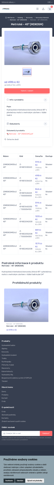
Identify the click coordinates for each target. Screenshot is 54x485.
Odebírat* (46, 433)
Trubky (4, 358)
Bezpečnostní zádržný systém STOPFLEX (17, 378)
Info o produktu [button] (15, 100)
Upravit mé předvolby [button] (34, 481)
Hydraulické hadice (8, 345)
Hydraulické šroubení (9, 355)
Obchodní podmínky (9, 415)
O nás (4, 401)
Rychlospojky (6, 362)
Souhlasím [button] (9, 481)
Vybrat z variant (27, 91)
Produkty (5, 395)
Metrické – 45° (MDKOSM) (18, 20)
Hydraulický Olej (7, 375)
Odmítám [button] (20, 481)
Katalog (20, 17)
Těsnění (4, 381)
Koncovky (29, 17)
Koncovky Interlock (42, 17)
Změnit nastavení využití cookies (14, 421)
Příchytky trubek (8, 365)
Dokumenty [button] (13, 124)
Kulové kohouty (7, 371)
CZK (49, 2)
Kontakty (5, 418)
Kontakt (5, 398)
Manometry (6, 368)
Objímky (4, 349)
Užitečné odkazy (8, 2)
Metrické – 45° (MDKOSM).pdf (21, 134)
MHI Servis (11, 17)
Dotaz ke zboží (11, 139)
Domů (4, 392)
